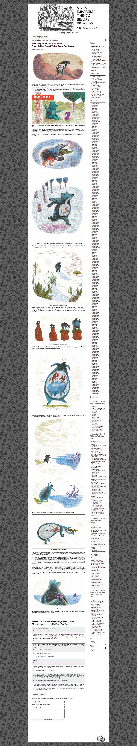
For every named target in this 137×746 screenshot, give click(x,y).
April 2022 (94, 111)
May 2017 (94, 199)
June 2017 (94, 198)
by (36, 630)
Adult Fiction (95, 78)
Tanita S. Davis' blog (96, 579)
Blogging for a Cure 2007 (99, 67)
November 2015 (95, 226)
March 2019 (95, 166)
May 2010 (94, 325)
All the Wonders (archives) (98, 601)
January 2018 (95, 187)
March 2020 (95, 148)
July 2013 (94, 268)
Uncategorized (95, 95)
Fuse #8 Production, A (97, 556)
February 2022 (95, 114)
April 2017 (94, 201)
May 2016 (94, 217)
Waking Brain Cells (96, 581)
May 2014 (94, 253)
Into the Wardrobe (96, 559)
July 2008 (94, 358)
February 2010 (95, 330)
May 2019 (94, 163)
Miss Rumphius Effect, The (98, 567)
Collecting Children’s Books (98, 544)
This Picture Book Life (97, 629)
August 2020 (95, 141)
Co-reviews (94, 81)
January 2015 (95, 241)
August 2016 (95, 213)
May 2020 (94, 145)
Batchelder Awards (96, 448)
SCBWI (93, 496)
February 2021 (95, 132)
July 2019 (94, 160)
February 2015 (95, 240)
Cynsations (94, 550)
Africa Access (95, 441)
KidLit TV (94, 481)
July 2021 (94, 124)
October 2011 (95, 300)
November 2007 (95, 370)
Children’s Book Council (97, 458)
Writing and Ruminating (97, 584)
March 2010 (95, 328)
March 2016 (95, 220)
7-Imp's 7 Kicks (95, 76)
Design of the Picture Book (98, 610)
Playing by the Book (96, 573)
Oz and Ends (95, 572)
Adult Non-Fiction (96, 79)
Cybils (93, 548)
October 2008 (95, 354)
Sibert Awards (95, 503)
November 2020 (95, 136)
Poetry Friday (95, 92)
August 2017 (95, 195)
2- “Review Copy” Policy (98, 50)
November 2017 (95, 190)
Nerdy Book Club (96, 489)
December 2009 (95, 333)
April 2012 (94, 291)
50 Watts (94, 406)
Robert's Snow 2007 (96, 94)
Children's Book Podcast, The (99, 459)
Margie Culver (40, 649)
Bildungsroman (95, 538)
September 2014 (96, 247)
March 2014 (95, 256)
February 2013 (95, 276)
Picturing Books (95, 627)
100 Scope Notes (96, 526)
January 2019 (95, 169)
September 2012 (96, 283)
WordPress (94, 642)
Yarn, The (94, 515)
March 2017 (95, 202)
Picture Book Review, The (98, 623)
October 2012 (95, 282)
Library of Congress (96, 420)
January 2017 (95, 205)
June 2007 (94, 378)
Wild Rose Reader (96, 582)
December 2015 (95, 225)
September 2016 (96, 211)
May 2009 (94, 343)
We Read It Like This (97, 635)
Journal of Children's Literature (99, 479)
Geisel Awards (95, 472)
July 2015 (94, 232)
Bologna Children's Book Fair (99, 449)
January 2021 (95, 133)
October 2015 (95, 228)
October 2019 (95, 156)
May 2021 (94, 127)
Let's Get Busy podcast (97, 566)
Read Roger (95, 576)
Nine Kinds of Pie (96, 570)
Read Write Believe (96, 578)
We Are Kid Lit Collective (97, 512)
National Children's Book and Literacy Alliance (98, 487)
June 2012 (94, 288)
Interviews (94, 88)
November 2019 (95, 154)
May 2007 (94, 379)
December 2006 (95, 387)
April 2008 (94, 363)
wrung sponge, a (96, 585)
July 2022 (94, 106)
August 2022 (95, 105)
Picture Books (95, 91)
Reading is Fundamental (97, 492)
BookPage (94, 414)
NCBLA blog (95, 569)
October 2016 (95, 210)
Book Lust (94, 411)
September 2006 (96, 391)
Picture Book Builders (97, 620)
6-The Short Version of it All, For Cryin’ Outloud (99, 58)
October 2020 (95, 138)
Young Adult (95, 97)
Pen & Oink (94, 618)
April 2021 (94, 129)
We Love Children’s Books (98, 513)
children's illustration (96, 607)
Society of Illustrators (97, 430)
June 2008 (94, 360)
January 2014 (95, 259)
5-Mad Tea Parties (97, 56)
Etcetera (94, 85)
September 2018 (96, 175)
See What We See (96, 502)
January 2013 (95, 277)
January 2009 (95, 349)
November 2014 (95, 244)
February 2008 (95, 366)
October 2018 (95, 174)
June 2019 (94, 162)
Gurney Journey (95, 417)
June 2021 (94, 126)
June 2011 (94, 306)
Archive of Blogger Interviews (99, 63)
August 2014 (95, 249)
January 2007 (95, 385)
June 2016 (94, 216)
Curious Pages (95, 609)
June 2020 (94, 144)
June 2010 (94, 324)
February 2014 (95, 258)
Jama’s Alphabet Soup (97, 560)
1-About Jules (96, 49)
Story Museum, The (96, 506)
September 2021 (96, 121)
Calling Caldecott (96, 606)
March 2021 (95, 130)
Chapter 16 (94, 415)
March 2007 (95, 382)
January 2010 (95, 331)
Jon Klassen (50, 243)
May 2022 (94, 109)
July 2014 (94, 250)
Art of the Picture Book (97, 603)
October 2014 (95, 246)
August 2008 (95, 357)
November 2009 (95, 334)
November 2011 (95, 298)
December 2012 (95, 279)
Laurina (38, 630)
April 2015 (94, 237)
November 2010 (95, 316)
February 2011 (95, 312)
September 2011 (96, 301)
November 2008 (95, 352)
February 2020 (95, 150)
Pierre (38, 512)
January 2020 (95, 151)
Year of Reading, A (96, 587)
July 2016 (94, 214)
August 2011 (95, 303)
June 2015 (94, 234)
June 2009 (94, 342)
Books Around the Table (97, 540)
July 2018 (94, 178)
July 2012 (94, 286)
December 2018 (95, 171)
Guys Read (94, 473)
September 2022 (96, 103)
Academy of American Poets (98, 408)
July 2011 (94, 304)
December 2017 (95, 189)
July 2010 (94, 322)
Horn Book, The (95, 475)
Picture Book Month (96, 621)
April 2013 (94, 273)
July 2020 (94, 142)
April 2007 (94, 381)
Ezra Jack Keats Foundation (98, 470)
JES (38, 640)
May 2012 (94, 289)
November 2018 (95, 172)
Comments (94, 650)
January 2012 (95, 295)
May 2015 (94, 235)
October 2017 (95, 192)
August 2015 (95, 231)
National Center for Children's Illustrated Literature (98, 484)
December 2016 (95, 207)
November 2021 (95, 118)
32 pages (94, 600)
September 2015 (96, 229)
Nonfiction (94, 89)
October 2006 (95, 390)
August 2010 (95, 321)
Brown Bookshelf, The (97, 452)
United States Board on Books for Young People (98, 509)
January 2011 (95, 313)
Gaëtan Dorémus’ (37, 88)
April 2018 (94, 183)
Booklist (94, 412)
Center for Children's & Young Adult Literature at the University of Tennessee (98, 455)
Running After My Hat (97, 429)
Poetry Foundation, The (97, 426)
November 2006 (95, 388)
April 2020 (94, 147)
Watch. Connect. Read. (97, 510)
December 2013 (95, 261)
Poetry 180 (94, 423)
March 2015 (95, 238)
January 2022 (95, 115)
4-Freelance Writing (97, 55)
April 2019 (94, 165)
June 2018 (94, 180)
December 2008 (95, 351)
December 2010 (95, 315)
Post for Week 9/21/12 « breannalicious (45, 680)
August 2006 (95, 393)
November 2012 (95, 280)
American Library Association (99, 409)
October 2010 (95, 318)
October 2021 (95, 120)
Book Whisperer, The (97, 451)
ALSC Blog (94, 529)
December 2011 (95, 297)
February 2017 (95, 204)
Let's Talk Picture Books (97, 617)
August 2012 (95, 285)
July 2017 (94, 196)
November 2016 (95, 208)
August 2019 (95, 159)
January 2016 (95, 223)
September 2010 (96, 319)
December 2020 (95, 135)
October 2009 (95, 336)
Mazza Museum (95, 482)
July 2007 (94, 376)
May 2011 (94, 307)
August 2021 (95, 123)
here (64, 567)
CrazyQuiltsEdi (95, 469)
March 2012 (95, 292)
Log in (93, 641)
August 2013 (95, 267)
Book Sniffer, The (96, 604)
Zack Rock (39, 670)
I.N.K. (93, 557)
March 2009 (95, 346)
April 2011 (94, 309)
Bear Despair (46, 88)
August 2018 (95, 177)
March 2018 (95, 184)
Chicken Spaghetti (96, 543)
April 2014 (94, 255)
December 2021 (95, 117)
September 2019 (96, 157)
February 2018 (95, 186)
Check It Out (95, 541)
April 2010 (94, 327)
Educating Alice (95, 554)
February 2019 (95, 168)
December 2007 (95, 369)
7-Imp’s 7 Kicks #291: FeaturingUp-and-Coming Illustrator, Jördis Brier (41, 37)
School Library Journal (97, 500)
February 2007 (95, 384)
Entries (93, 649)
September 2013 (96, 265)
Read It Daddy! (95, 575)
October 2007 (95, 372)
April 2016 (94, 219)
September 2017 (96, 193)
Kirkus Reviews (95, 418)
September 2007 (96, 373)
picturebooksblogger (96, 626)
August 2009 (95, 339)
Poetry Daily (95, 424)
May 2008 (94, 361)
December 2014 (95, 243)
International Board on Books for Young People (98, 477)
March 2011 (95, 310)
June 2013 (94, 270)
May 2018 (94, 181)
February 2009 (95, 348)
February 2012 (95, 294)
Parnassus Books (96, 421)
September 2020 (96, 139)
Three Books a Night (97, 630)
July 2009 (94, 340)
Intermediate (95, 86)
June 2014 (94, 252)
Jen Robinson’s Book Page (98, 561)
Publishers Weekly (96, 427)
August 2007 (95, 375)
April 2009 (94, 345)
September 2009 (96, 337)
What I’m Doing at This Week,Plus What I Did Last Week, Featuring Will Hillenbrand (44, 39)
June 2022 (94, 108)
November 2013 (95, 262)
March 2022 (95, 112)
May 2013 (94, 271)
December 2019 (95, 153)
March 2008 (95, 364)
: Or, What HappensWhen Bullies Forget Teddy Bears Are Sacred (53, 45)
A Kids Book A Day (96, 527)
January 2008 (95, 367)
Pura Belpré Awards (96, 490)
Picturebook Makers (96, 624)
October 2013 (95, 264)
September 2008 (96, 355)
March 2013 (95, 274)
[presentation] (48, 728)
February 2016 (95, 222)
